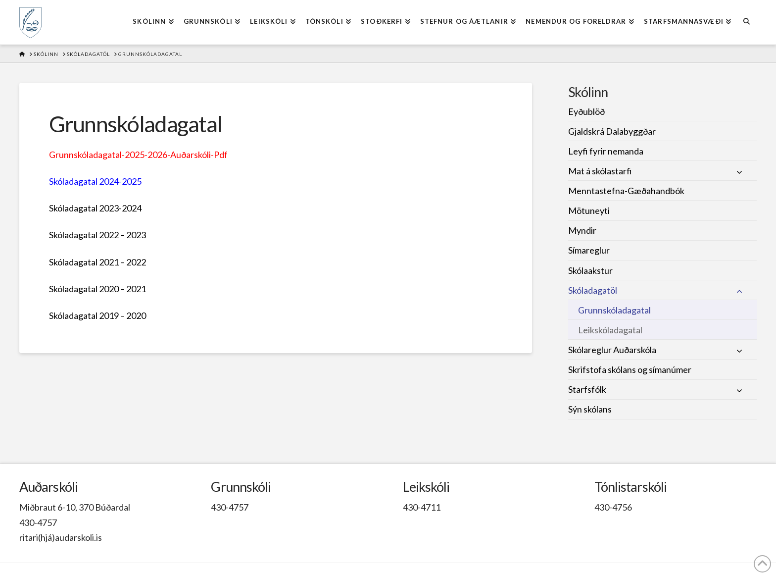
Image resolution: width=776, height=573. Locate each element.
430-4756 (613, 507)
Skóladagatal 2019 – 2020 (97, 315)
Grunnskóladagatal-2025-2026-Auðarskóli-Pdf (138, 154)
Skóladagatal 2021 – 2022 (97, 262)
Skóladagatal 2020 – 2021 (97, 288)
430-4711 (421, 507)
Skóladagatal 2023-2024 (95, 208)
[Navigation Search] (746, 22)
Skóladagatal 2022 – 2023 (97, 234)
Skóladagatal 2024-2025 (95, 181)
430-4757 (38, 522)
